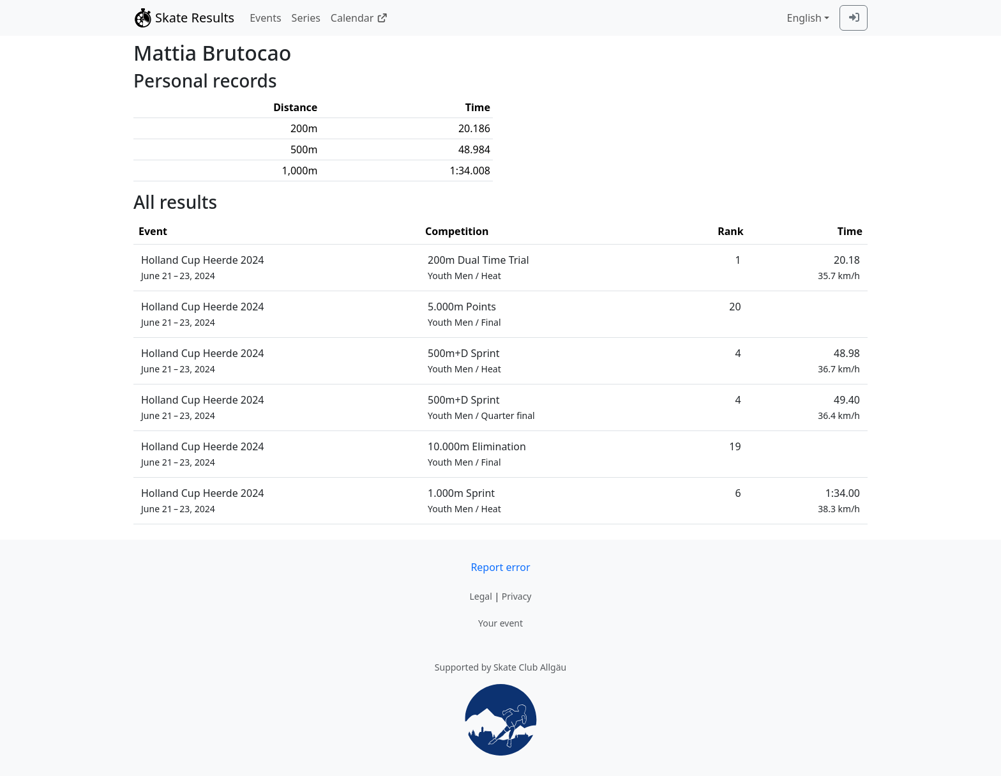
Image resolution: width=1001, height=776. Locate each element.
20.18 (839, 267)
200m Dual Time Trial (478, 267)
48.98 (839, 360)
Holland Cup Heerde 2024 (202, 267)
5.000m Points (464, 314)
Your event (500, 623)
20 (735, 307)
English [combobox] (803, 18)
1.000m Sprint (464, 500)
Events (265, 18)
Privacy (517, 596)
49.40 (839, 407)
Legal (480, 596)
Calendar (359, 18)
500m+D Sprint (464, 360)
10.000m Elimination (477, 453)
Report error (500, 567)
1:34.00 (839, 500)
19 (735, 446)
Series (306, 18)
